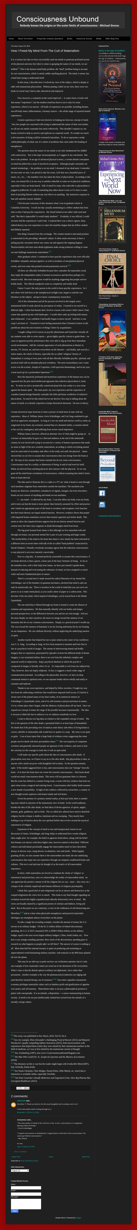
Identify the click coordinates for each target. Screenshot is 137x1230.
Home (11, 39)
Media (98, 39)
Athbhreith (21, 1101)
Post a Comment (20, 1152)
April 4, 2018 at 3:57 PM (26, 1147)
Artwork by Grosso (84, 39)
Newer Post (16, 1157)
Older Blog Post (112, 39)
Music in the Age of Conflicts (112, 51)
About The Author (25, 39)
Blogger (78, 1218)
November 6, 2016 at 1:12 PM (28, 1112)
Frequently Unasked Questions (50, 39)
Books (69, 39)
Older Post (86, 1157)
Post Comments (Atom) (29, 1161)
